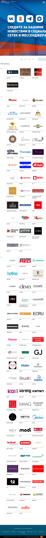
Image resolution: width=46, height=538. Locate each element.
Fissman (9, 345)
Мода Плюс (10, 183)
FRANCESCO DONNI (36, 345)
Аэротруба (22, 106)
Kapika (34, 384)
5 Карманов (10, 90)
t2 (7, 487)
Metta (20, 422)
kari (8, 397)
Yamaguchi (22, 500)
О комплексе (41, 531)
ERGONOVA (9, 332)
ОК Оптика (22, 196)
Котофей (21, 157)
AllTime (9, 266)
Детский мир (10, 119)
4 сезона (21, 77)
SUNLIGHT (34, 474)
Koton (33, 397)
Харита (34, 223)
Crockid (34, 305)
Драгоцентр (22, 119)
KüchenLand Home (11, 409)
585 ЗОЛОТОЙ (35, 77)
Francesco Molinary (12, 358)
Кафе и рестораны (21, 531)
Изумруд (21, 132)
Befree (8, 279)
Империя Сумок (36, 132)
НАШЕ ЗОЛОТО (10, 196)
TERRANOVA (22, 487)
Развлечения (30, 531)
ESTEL (20, 332)
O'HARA (21, 448)
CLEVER (21, 292)
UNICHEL (34, 487)
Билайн (34, 106)
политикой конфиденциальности (33, 536)
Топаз (8, 223)
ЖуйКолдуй (35, 119)
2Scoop (8, 77)
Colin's (34, 292)
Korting (21, 397)
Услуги (35, 531)
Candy (8, 292)
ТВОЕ (33, 210)
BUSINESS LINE (35, 279)
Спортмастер (22, 210)
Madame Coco (35, 409)
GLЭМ (8, 371)
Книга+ (34, 144)
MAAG (20, 409)
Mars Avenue (10, 422)
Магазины (13, 531)
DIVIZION (9, 319)
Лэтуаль (21, 170)
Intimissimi (9, 384)
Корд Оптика (10, 157)
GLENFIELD (21, 358)
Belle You (21, 279)
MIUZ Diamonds (10, 435)
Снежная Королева (12, 210)
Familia (34, 332)
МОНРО (21, 183)
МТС (33, 183)
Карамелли (22, 144)
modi (20, 435)
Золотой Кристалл (11, 132)
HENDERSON (35, 371)
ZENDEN (34, 500)
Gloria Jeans (35, 358)
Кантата (9, 144)
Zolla (20, 513)
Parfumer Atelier (11, 461)
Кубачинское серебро (38, 157)
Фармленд (22, 223)
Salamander (35, 461)
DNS (20, 319)
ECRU (33, 319)
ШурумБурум (22, 236)
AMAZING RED (22, 266)
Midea (33, 422)
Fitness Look (22, 345)
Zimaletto (9, 513)
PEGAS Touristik (23, 461)
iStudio (21, 384)
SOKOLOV (21, 474)
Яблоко (8, 251)
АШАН (8, 106)
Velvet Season (10, 500)
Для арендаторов (6, 531)
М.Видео (34, 170)
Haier (20, 371)
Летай (8, 170)
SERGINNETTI (10, 474)
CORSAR (8, 305)
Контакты (23, 532)
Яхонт (20, 251)
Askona (34, 266)
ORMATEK (34, 448)
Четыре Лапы (10, 236)
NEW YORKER (10, 448)
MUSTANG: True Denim (37, 435)
